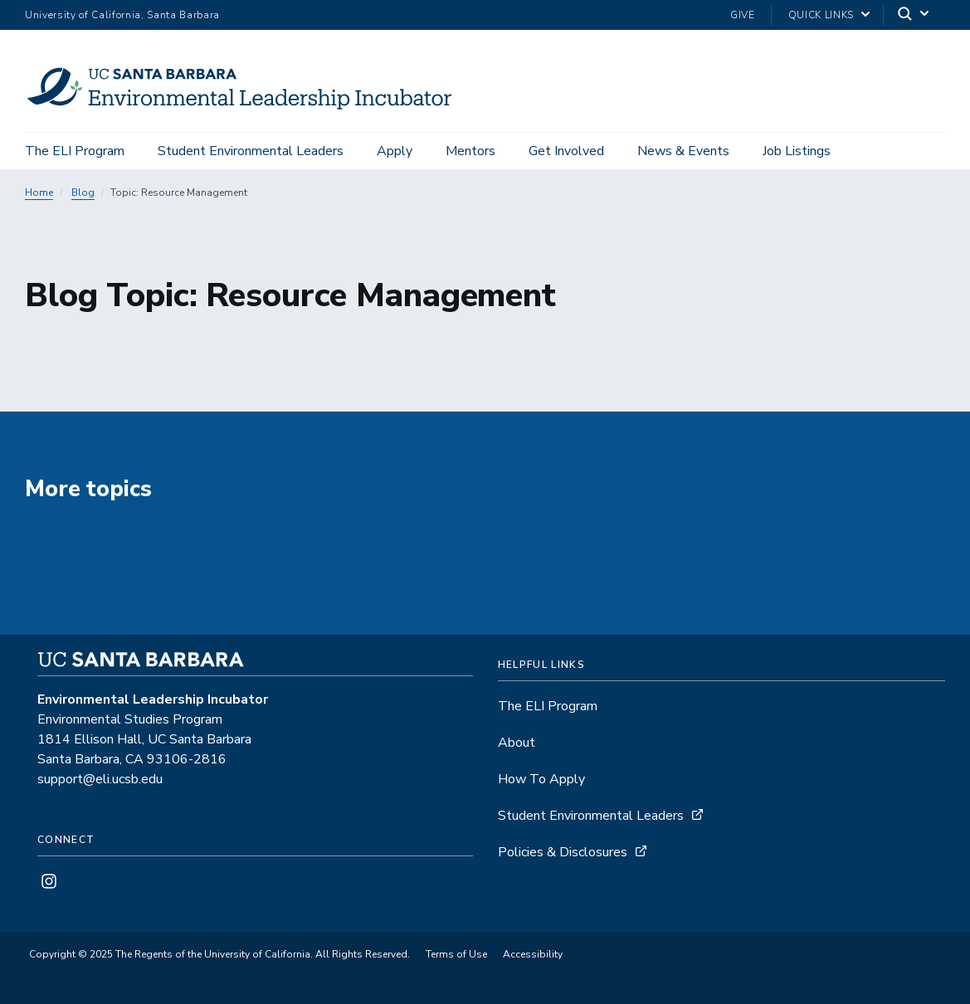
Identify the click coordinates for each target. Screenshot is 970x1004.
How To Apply (541, 779)
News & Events (683, 151)
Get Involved (566, 151)
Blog (83, 192)
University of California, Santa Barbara (122, 15)
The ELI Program (74, 151)
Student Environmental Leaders (251, 151)
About (516, 743)
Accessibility (533, 954)
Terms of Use (456, 954)
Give (742, 15)
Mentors (470, 151)
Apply (394, 151)
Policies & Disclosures (562, 852)
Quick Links (821, 15)
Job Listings (797, 151)
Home (39, 192)
